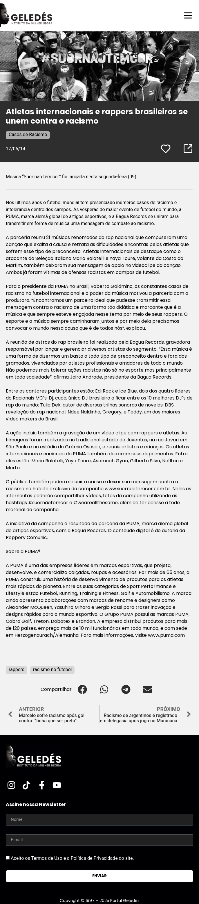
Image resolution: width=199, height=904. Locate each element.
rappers (16, 669)
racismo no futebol (52, 669)
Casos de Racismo (28, 134)
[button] (82, 689)
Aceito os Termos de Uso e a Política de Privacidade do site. (72, 858)
